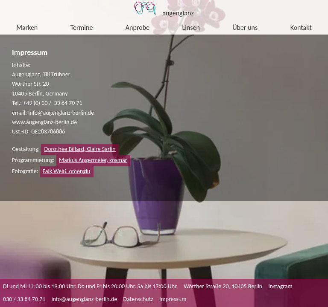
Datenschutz (138, 299)
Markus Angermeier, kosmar (93, 160)
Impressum (172, 299)
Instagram (280, 286)
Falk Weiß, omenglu (67, 171)
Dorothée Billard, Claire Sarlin (80, 149)
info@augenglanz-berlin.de (84, 299)
